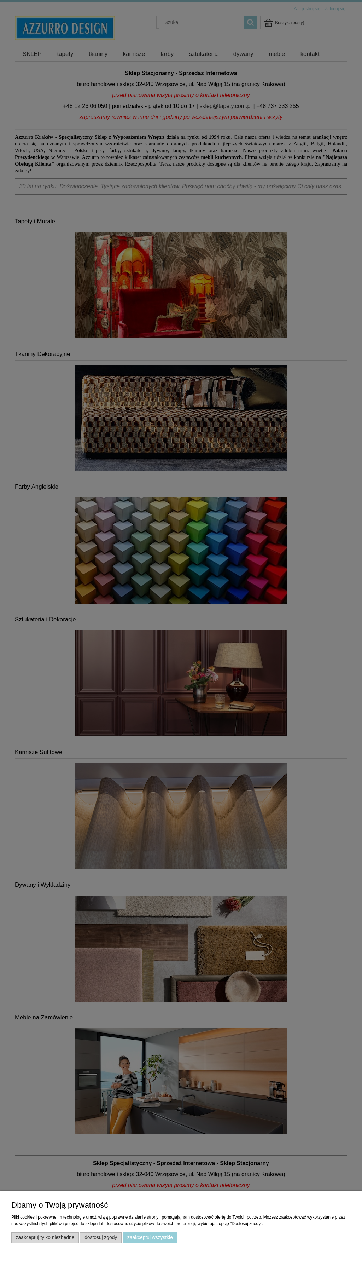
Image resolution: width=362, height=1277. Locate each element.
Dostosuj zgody (100, 1237)
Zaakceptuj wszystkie (150, 1237)
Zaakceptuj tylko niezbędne (45, 1237)
